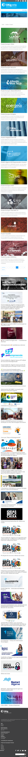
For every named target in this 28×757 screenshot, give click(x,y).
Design (2, 735)
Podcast (2, 745)
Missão (2, 724)
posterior (3, 267)
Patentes (2, 734)
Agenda (2, 748)
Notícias (2, 747)
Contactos (3, 749)
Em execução (3, 737)
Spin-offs (2, 729)
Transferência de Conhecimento (7, 740)
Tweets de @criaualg (5, 275)
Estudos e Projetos (9, 24)
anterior (3, 269)
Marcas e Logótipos (4, 733)
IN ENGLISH (4, 0)
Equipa (2, 725)
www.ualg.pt (24, 10)
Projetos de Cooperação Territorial (7, 742)
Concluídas (3, 738)
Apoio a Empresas (4, 728)
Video (2, 744)
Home (3, 24)
